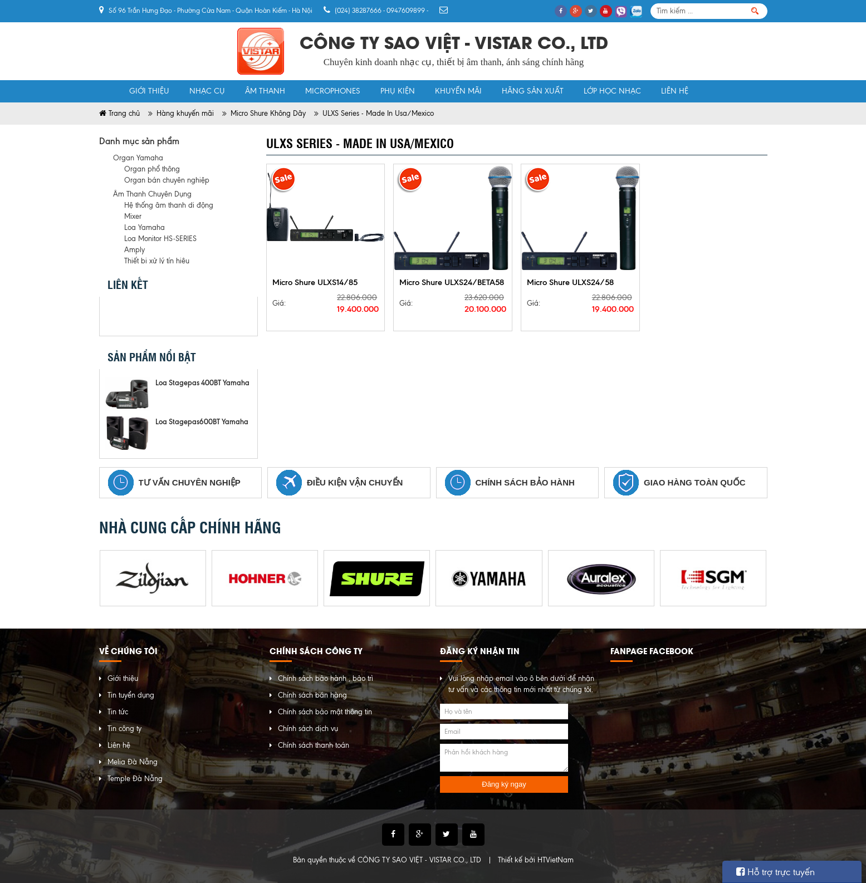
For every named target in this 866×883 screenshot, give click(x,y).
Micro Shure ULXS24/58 (570, 282)
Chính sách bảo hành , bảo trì (325, 678)
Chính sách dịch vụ (308, 728)
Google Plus (173, 316)
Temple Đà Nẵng (135, 778)
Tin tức (117, 712)
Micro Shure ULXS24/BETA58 (451, 282)
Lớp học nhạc (612, 91)
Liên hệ (674, 91)
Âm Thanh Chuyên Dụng (152, 194)
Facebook (119, 316)
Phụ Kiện (397, 91)
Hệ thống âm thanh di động (168, 205)
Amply (134, 250)
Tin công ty (124, 728)
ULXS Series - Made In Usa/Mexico (378, 113)
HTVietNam (555, 860)
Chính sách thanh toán (313, 745)
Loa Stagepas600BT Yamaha (201, 421)
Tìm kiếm (755, 11)
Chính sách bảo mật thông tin (325, 712)
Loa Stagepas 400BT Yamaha (202, 382)
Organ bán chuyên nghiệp (166, 180)
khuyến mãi (458, 91)
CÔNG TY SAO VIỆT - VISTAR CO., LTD (419, 860)
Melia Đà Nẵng (132, 762)
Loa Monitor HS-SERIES (160, 238)
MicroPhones (332, 91)
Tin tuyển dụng (130, 695)
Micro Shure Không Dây (268, 113)
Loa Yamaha (144, 227)
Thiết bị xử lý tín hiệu (156, 261)
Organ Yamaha (138, 158)
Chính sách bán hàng (312, 695)
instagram (199, 316)
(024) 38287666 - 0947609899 (380, 10)
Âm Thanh (265, 91)
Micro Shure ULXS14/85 (315, 282)
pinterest (226, 316)
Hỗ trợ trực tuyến (775, 871)
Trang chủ (109, 91)
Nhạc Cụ (207, 91)
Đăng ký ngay (504, 784)
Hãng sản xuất (533, 91)
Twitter (146, 316)
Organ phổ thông (152, 169)
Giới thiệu (149, 91)
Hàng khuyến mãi (185, 113)
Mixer (132, 216)
